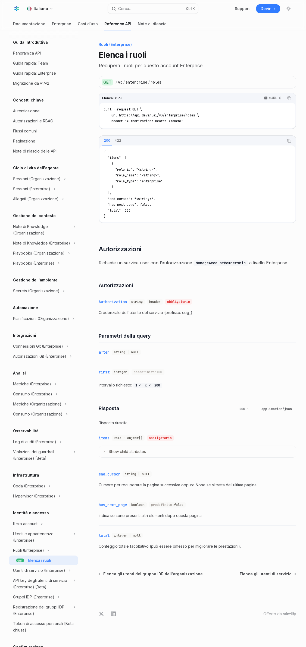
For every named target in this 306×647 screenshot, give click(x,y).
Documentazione (29, 25)
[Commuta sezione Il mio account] (43, 524)
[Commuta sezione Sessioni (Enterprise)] (43, 189)
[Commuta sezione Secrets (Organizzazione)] (43, 291)
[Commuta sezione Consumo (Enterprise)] (43, 394)
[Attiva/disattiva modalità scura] (288, 8)
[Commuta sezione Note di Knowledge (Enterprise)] (43, 243)
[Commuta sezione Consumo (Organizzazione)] (43, 414)
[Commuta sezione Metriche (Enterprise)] (43, 384)
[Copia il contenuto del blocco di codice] (289, 98)
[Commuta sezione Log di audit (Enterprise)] (43, 442)
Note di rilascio (152, 25)
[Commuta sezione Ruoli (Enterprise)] (43, 550)
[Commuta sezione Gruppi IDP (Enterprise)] (43, 597)
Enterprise (61, 25)
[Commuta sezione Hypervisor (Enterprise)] (43, 496)
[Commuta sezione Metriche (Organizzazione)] (43, 404)
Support (242, 8)
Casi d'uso (88, 25)
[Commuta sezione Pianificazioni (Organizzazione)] (43, 319)
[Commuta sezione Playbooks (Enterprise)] (43, 263)
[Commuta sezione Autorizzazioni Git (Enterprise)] (43, 356)
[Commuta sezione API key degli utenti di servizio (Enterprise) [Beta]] (43, 584)
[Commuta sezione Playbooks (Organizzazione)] (43, 253)
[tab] (107, 140)
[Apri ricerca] (153, 9)
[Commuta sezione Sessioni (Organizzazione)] (43, 179)
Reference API (117, 25)
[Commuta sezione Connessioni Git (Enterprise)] (43, 346)
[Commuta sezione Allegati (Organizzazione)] (43, 199)
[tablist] (191, 140)
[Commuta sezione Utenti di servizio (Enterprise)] (43, 570)
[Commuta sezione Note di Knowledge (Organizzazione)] (43, 230)
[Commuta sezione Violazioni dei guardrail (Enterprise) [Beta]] (43, 455)
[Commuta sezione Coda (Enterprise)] (43, 486)
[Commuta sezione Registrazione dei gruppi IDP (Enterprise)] (43, 610)
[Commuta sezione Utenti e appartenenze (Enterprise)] (43, 537)
